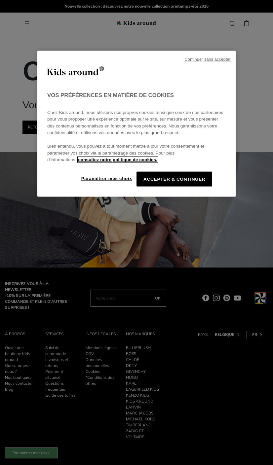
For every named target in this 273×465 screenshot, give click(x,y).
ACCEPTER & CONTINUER (174, 178)
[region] (136, 124)
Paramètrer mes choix (106, 178)
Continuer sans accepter (208, 59)
